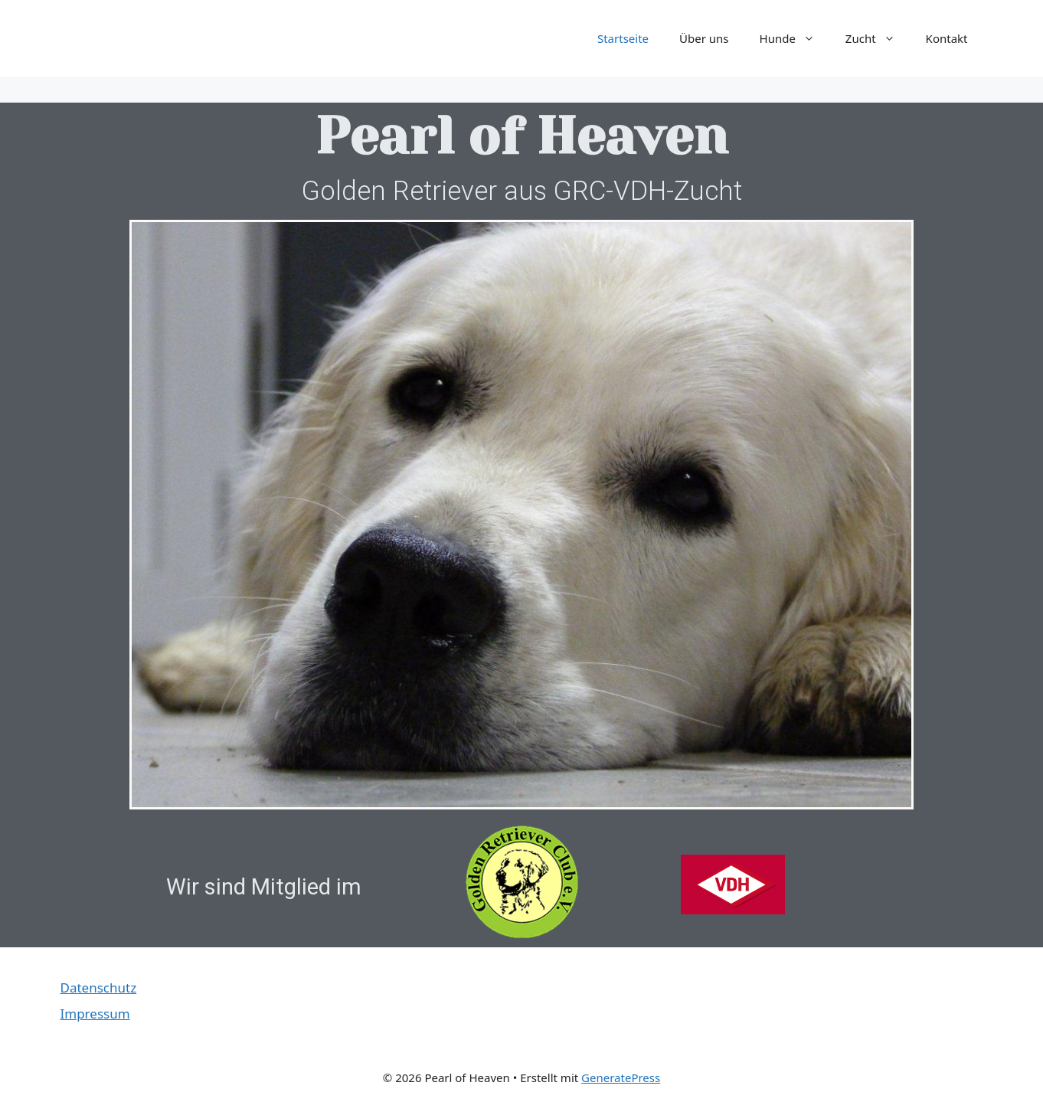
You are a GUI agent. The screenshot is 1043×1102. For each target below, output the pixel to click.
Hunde (795, 38)
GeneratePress (620, 1077)
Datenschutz (98, 987)
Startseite (623, 38)
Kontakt (947, 38)
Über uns (703, 38)
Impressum (95, 1013)
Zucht (878, 38)
